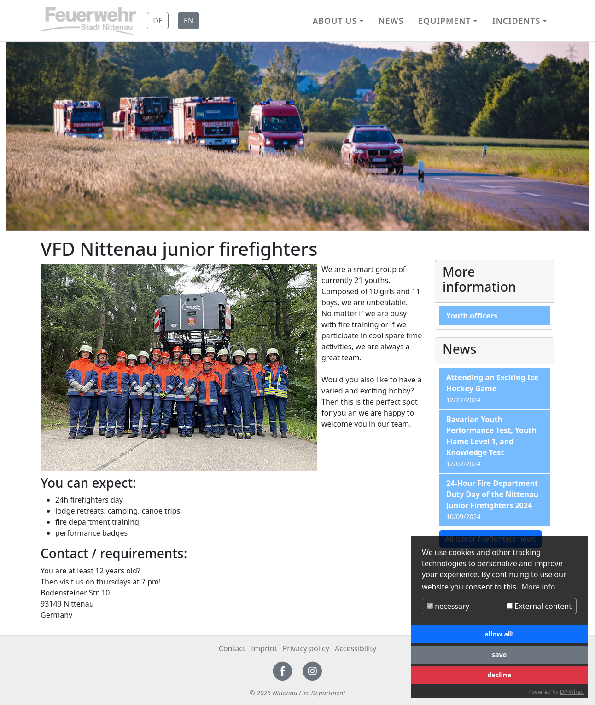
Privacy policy (306, 648)
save (499, 654)
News (391, 20)
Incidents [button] (516, 20)
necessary (448, 606)
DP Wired (572, 692)
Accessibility (355, 648)
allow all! (498, 634)
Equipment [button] (444, 20)
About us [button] (335, 20)
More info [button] (538, 587)
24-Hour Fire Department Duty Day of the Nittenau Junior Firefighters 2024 (492, 494)
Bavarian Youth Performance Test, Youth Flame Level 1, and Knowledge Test (491, 435)
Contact (232, 648)
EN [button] (188, 21)
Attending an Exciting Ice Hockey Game (492, 382)
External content (539, 606)
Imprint (264, 648)
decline (499, 674)
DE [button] (158, 21)
